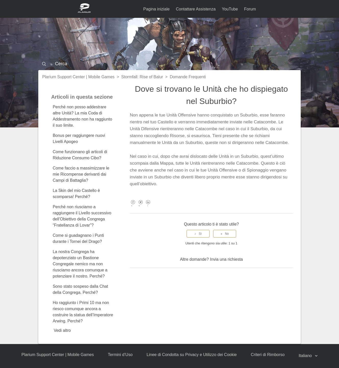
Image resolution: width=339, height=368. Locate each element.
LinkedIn (148, 205)
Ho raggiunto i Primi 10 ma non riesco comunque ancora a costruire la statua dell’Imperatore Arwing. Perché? (83, 311)
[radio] (198, 234)
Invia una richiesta (226, 259)
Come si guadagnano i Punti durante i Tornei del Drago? (78, 238)
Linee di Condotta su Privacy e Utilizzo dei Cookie (192, 354)
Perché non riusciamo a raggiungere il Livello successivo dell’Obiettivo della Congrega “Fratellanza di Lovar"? (82, 216)
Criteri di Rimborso (267, 354)
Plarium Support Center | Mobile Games (78, 77)
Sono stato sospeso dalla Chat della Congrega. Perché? (80, 289)
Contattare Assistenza (196, 9)
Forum (250, 9)
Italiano (306, 355)
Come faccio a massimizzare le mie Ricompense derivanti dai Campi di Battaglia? (81, 174)
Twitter (140, 205)
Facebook (133, 205)
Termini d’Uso (120, 354)
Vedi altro (62, 330)
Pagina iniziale (156, 9)
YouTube (230, 9)
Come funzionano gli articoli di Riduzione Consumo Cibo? (80, 155)
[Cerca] (169, 63)
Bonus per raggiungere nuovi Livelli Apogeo (79, 138)
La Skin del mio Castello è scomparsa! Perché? (76, 193)
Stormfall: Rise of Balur (142, 77)
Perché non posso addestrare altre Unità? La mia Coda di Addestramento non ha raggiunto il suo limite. (82, 116)
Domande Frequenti (188, 77)
